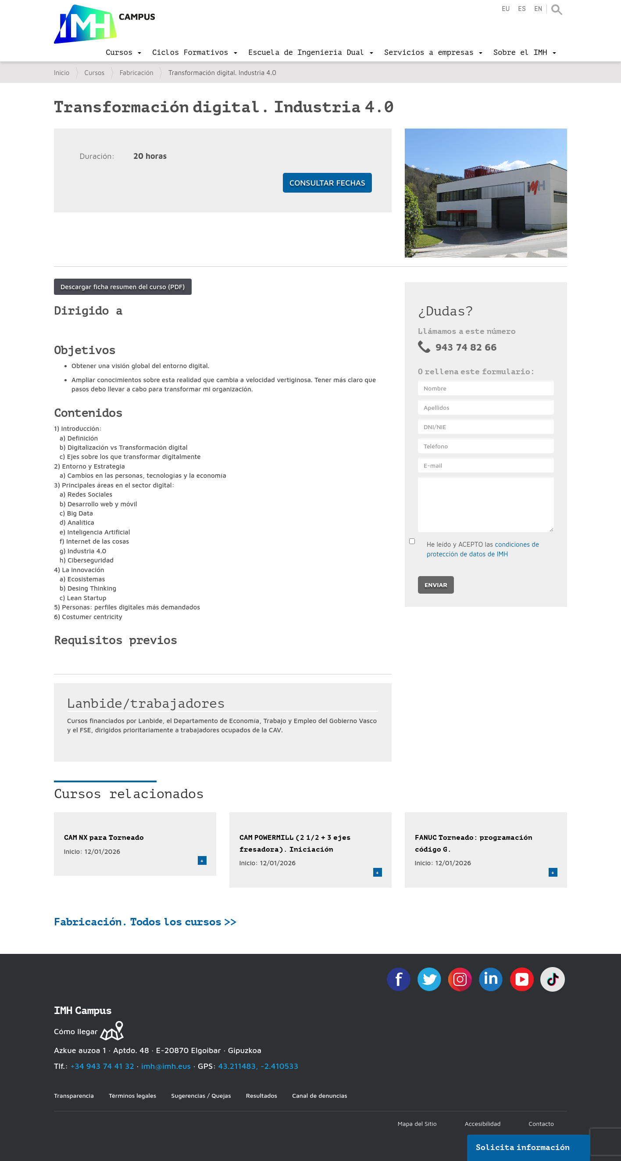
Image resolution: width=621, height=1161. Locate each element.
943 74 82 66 (466, 347)
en (538, 9)
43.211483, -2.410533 (258, 1066)
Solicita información (523, 1147)
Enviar (436, 584)
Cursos (95, 72)
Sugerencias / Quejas (201, 1095)
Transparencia (74, 1095)
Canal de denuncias (319, 1095)
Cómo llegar (76, 1031)
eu (506, 9)
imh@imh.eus (166, 1066)
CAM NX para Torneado (104, 837)
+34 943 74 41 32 (102, 1066)
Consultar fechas (327, 182)
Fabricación (136, 72)
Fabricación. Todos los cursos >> (145, 922)
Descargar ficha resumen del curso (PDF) (123, 286)
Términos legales (132, 1095)
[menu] (123, 52)
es (522, 9)
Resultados (261, 1095)
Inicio (61, 72)
